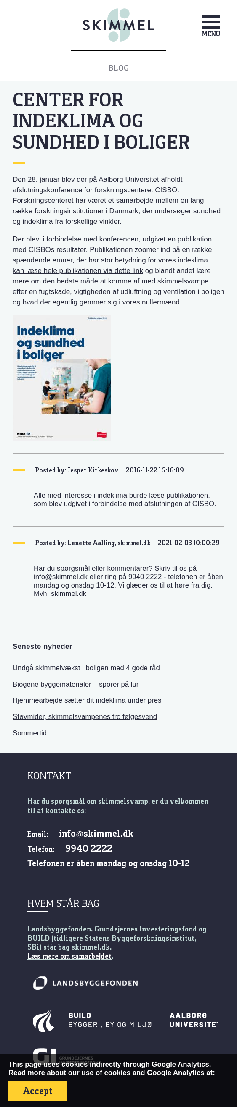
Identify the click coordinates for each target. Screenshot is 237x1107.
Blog (118, 68)
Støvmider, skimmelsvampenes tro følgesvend (85, 717)
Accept (38, 1091)
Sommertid (30, 733)
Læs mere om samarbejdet (69, 956)
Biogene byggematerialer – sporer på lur (75, 684)
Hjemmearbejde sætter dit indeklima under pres (87, 700)
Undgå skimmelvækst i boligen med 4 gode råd (86, 668)
